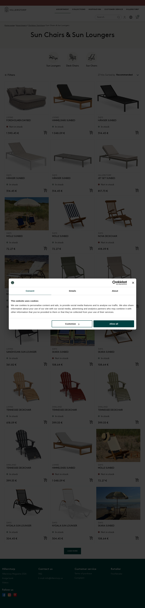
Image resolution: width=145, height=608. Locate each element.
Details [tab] (72, 291)
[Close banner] (133, 283)
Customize (72, 324)
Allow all (113, 324)
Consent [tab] (30, 291)
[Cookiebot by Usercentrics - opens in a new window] (114, 283)
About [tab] (115, 291)
